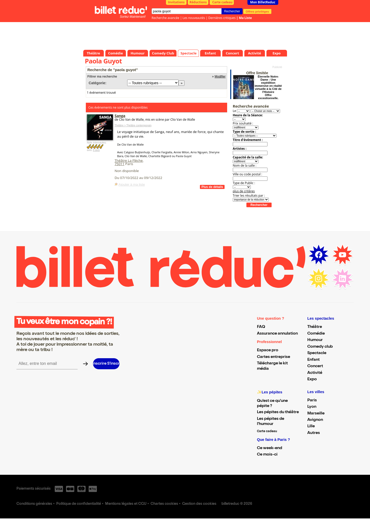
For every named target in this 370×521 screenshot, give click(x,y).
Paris (312, 401)
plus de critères (244, 191)
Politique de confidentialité (78, 504)
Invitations (176, 2)
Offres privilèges (257, 11)
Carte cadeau (222, 2)
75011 (119, 164)
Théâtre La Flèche (129, 160)
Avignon (315, 420)
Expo (312, 379)
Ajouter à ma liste (131, 184)
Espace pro (267, 350)
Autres (313, 433)
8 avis (96, 150)
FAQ (261, 327)
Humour (315, 340)
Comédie (316, 334)
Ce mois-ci (267, 455)
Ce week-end (269, 448)
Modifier (220, 76)
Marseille (316, 414)
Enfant (313, 360)
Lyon (311, 407)
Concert (315, 366)
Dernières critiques (222, 18)
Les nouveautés (194, 18)
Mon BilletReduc (262, 2)
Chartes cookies (164, 504)
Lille (311, 426)
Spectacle (316, 353)
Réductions (198, 2)
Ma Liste (245, 18)
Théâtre (314, 327)
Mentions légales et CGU (125, 504)
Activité (314, 373)
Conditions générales (34, 504)
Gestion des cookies (199, 504)
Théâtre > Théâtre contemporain (133, 125)
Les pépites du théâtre (278, 412)
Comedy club (320, 347)
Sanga (120, 115)
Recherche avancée (165, 18)
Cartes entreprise (273, 357)
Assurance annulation (277, 334)
